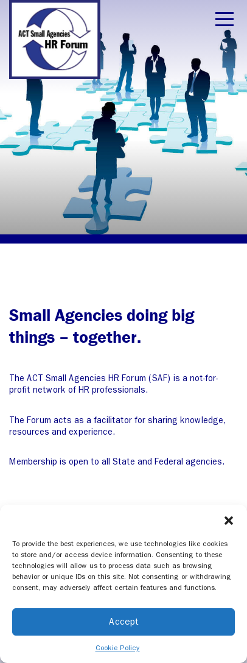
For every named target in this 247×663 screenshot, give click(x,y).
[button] (229, 520)
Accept (124, 621)
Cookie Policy (118, 648)
